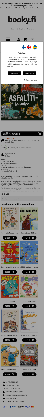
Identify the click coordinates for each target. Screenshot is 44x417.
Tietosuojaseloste (30, 80)
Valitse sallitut (29, 73)
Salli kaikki (14, 73)
